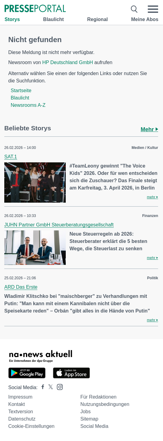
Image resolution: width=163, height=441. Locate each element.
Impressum (20, 396)
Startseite (21, 90)
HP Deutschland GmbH (67, 62)
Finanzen (150, 216)
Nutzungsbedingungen (104, 404)
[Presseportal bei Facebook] (41, 387)
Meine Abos (144, 19)
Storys (12, 19)
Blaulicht (53, 19)
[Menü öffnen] (152, 9)
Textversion (20, 411)
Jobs (85, 411)
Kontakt (16, 404)
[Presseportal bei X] (48, 387)
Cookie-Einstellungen (31, 426)
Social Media (94, 426)
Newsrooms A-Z (28, 105)
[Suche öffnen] (134, 9)
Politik (152, 278)
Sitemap (89, 418)
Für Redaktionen (98, 396)
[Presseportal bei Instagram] (58, 386)
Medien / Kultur (145, 148)
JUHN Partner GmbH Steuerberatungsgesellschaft (59, 224)
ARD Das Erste (20, 287)
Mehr (149, 129)
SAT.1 (10, 156)
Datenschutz (21, 418)
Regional (97, 19)
